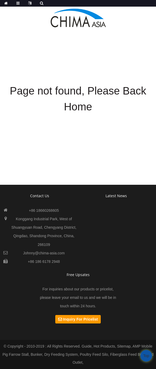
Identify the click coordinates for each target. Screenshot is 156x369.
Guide (86, 346)
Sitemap (124, 346)
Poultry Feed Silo (94, 354)
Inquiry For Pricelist (80, 319)
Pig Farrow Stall (15, 354)
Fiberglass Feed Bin (126, 354)
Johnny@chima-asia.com (44, 253)
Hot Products (104, 346)
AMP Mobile (142, 346)
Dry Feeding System (61, 354)
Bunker (36, 354)
